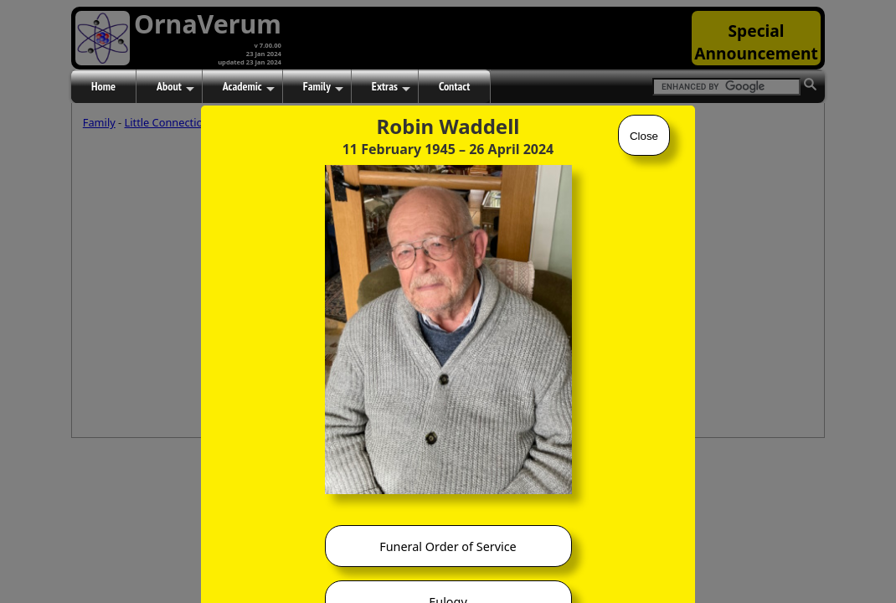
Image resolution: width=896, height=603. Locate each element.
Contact (454, 86)
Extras (391, 87)
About (175, 87)
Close (644, 136)
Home (103, 86)
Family (323, 87)
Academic (249, 87)
